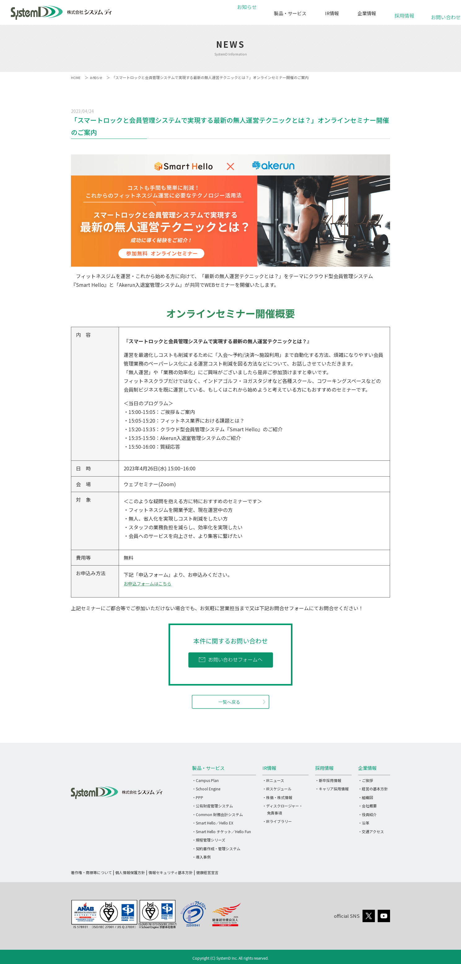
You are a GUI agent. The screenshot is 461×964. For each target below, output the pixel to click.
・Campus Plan (205, 780)
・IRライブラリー (277, 821)
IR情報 (332, 13)
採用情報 (404, 12)
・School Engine (206, 788)
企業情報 (367, 13)
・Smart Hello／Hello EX (212, 822)
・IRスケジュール (277, 788)
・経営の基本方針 (373, 788)
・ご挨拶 (365, 780)
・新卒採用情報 (328, 780)
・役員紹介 (367, 814)
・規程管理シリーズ (208, 839)
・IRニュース (273, 780)
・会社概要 (367, 805)
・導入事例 (201, 857)
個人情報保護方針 (130, 872)
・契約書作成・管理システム (216, 848)
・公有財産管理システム (212, 805)
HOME (76, 77)
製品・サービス (290, 13)
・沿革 (363, 822)
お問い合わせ (442, 14)
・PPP (197, 797)
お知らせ (246, 13)
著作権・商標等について (91, 872)
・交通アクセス (371, 831)
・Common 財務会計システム (217, 814)
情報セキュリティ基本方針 (170, 872)
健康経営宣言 (207, 872)
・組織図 (365, 797)
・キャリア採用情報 (332, 788)
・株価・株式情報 (277, 797)
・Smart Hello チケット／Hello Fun (221, 831)
